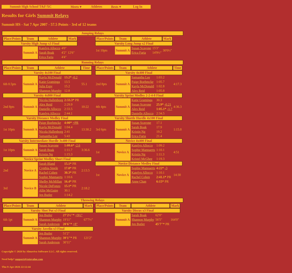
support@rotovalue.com (29, 259)
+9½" (79, 215)
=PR (75, 122)
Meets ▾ (76, 7)
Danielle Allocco (50, 109)
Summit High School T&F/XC (31, 6)
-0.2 (74, 77)
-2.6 (77, 145)
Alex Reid (45, 104)
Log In (136, 6)
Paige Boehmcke (50, 122)
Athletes (96, 6)
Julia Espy (45, 86)
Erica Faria (46, 57)
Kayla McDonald (50, 77)
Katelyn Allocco (49, 48)
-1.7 (169, 109)
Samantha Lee (48, 136)
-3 (166, 168)
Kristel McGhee (142, 159)
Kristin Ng (46, 154)
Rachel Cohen (48, 172)
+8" (75, 224)
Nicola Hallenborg (51, 100)
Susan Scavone (141, 48)
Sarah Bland (47, 163)
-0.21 (167, 104)
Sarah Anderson (49, 224)
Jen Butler (45, 195)
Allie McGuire (48, 190)
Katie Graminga (49, 82)
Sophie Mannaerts (50, 177)
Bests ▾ (116, 7)
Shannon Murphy (50, 90)
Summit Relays (53, 15)
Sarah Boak (46, 52)
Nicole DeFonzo (49, 186)
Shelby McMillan (50, 181)
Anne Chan (139, 181)
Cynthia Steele (48, 168)
